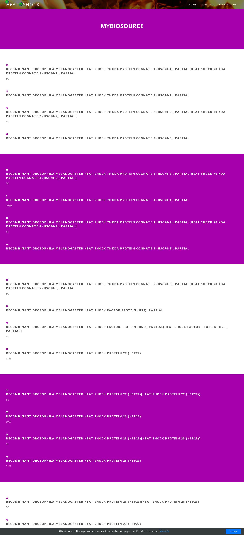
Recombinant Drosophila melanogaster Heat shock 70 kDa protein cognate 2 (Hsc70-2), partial (98, 95)
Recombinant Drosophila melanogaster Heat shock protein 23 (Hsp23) (73, 416)
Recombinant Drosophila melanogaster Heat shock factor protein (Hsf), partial (84, 310)
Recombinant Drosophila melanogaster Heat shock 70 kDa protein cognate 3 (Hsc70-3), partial (98, 138)
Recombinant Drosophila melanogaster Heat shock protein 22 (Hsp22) (73, 353)
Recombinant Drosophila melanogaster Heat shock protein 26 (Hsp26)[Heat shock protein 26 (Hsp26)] (103, 501)
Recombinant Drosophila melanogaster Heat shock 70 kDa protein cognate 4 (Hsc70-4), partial (98, 200)
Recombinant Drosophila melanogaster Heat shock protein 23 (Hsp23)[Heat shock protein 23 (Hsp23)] (103, 438)
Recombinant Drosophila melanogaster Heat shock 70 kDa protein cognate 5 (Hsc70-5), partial (98, 248)
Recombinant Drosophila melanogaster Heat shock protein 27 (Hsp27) (73, 524)
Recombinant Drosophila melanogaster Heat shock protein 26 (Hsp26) (73, 460)
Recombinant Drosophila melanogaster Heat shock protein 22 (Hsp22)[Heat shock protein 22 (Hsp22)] (103, 394)
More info (164, 531)
